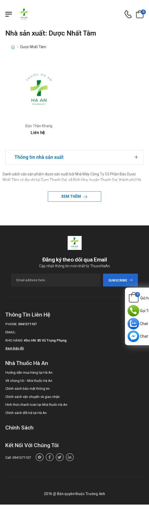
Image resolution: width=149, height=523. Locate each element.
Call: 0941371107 (18, 458)
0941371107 (27, 324)
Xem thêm (71, 196)
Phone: (11, 324)
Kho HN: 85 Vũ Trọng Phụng (45, 340)
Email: (10, 332)
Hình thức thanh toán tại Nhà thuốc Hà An (36, 405)
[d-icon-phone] (128, 14)
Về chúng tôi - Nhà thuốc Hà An (28, 381)
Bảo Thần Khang (38, 126)
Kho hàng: (14, 340)
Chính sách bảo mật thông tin (27, 389)
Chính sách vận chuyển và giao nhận (32, 397)
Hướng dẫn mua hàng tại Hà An (29, 372)
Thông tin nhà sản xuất (39, 157)
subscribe (120, 280)
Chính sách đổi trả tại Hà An (26, 413)
